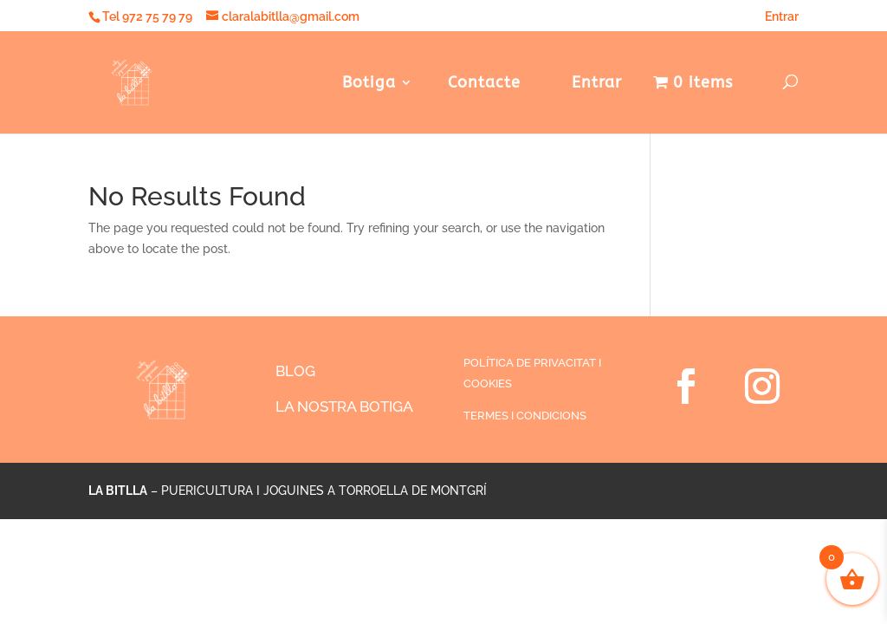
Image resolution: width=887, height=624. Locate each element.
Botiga (369, 84)
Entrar (776, 16)
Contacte (484, 84)
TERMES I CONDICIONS (524, 415)
